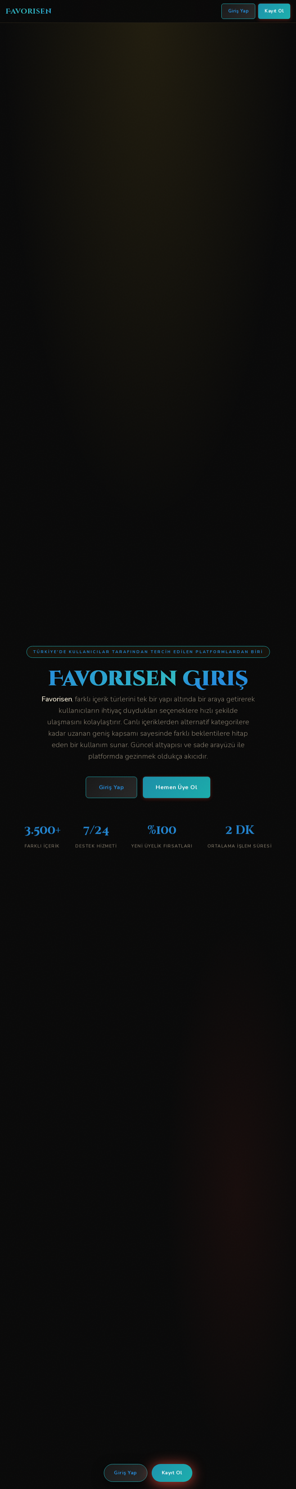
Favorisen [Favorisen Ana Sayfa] (29, 11)
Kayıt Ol (172, 1472)
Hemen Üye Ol (176, 789)
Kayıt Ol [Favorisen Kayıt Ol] (274, 11)
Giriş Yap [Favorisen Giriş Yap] (238, 11)
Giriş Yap (125, 1472)
